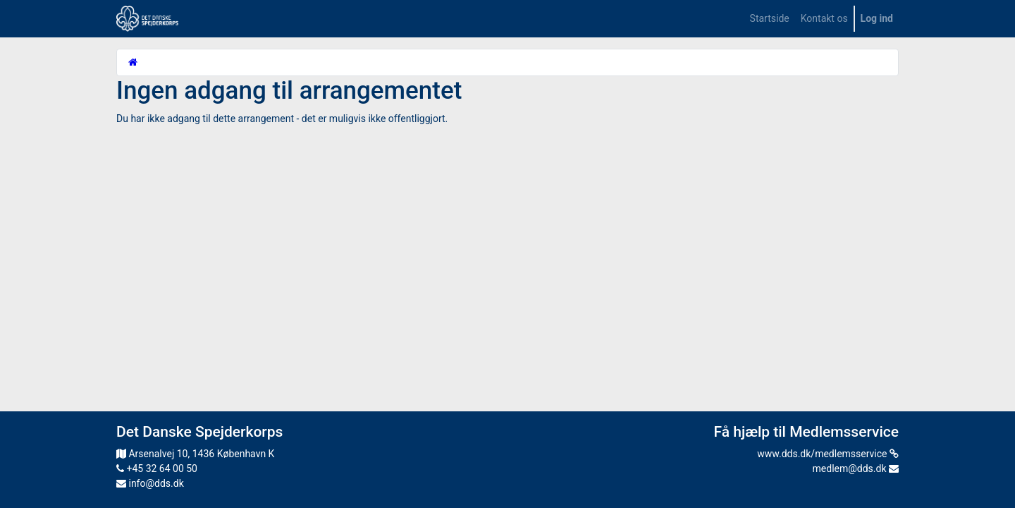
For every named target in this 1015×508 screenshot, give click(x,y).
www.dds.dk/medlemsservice (828, 453)
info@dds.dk (150, 483)
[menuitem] (769, 19)
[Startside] (132, 62)
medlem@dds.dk (856, 468)
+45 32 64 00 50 (156, 468)
